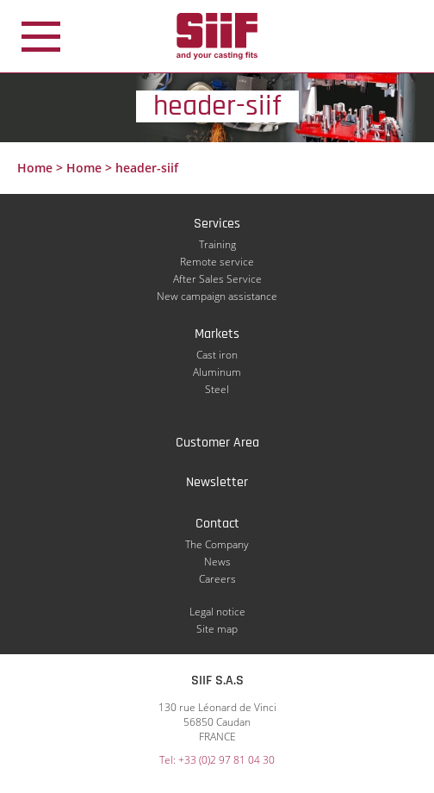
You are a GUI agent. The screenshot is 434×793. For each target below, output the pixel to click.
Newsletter (217, 482)
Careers (217, 578)
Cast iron (217, 354)
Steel (217, 389)
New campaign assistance (217, 296)
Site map (217, 628)
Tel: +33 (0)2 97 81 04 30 (217, 759)
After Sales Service (217, 279)
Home (35, 167)
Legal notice (217, 611)
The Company (217, 544)
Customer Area (217, 443)
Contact (217, 524)
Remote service (217, 261)
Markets (217, 334)
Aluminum (217, 372)
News (217, 561)
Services (217, 224)
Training (217, 244)
